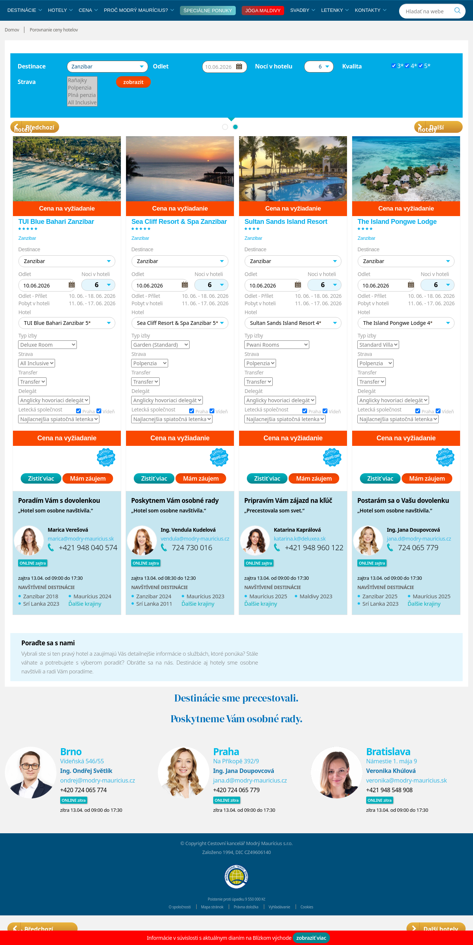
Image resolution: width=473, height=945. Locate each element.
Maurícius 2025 (268, 613)
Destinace (32, 83)
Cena (88, 27)
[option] (66, 395)
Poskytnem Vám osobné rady (175, 517)
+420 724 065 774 (83, 807)
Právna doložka (247, 923)
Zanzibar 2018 (40, 613)
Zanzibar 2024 (153, 613)
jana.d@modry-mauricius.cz (419, 555)
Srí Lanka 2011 (154, 620)
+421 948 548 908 (389, 807)
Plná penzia (82, 112)
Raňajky (82, 97)
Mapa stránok (206, 923)
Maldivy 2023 (316, 613)
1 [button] (225, 144)
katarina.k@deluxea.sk (300, 555)
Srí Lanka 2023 (41, 620)
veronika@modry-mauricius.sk (406, 797)
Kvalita (352, 83)
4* (414, 83)
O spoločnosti (166, 923)
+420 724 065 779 (236, 807)
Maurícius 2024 (92, 613)
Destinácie (24, 27)
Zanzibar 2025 (380, 613)
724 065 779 (418, 564)
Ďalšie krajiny (84, 620)
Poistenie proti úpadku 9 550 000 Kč (236, 915)
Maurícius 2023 (205, 613)
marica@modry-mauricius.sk (81, 555)
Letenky (335, 27)
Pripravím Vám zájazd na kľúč (288, 517)
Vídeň (108, 428)
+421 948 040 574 (88, 564)
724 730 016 (192, 564)
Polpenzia (82, 104)
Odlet (161, 83)
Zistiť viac (41, 495)
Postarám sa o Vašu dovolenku (403, 517)
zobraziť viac (311, 937)
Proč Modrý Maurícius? (139, 27)
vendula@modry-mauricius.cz (195, 555)
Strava (27, 99)
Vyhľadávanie (288, 923)
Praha (88, 428)
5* (427, 83)
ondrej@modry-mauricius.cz (97, 797)
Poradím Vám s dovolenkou (59, 517)
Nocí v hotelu (273, 83)
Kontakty (370, 27)
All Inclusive (82, 119)
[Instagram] (459, 8)
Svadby (302, 27)
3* (400, 83)
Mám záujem (88, 495)
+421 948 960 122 (314, 564)
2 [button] (235, 144)
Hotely (60, 27)
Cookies (321, 923)
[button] (107, 84)
